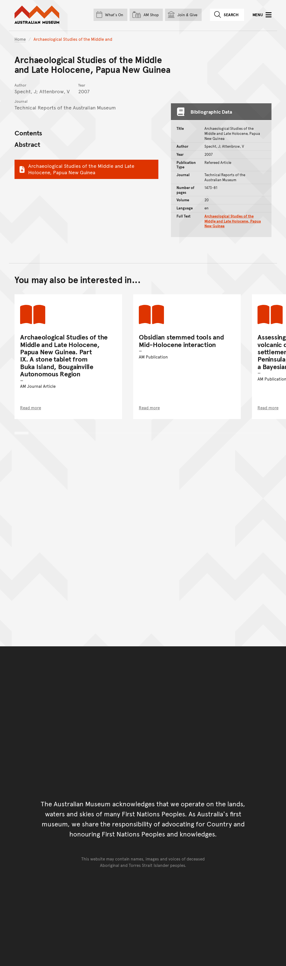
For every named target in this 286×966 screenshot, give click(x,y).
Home (20, 39)
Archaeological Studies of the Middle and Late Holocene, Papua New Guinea (76, 169)
